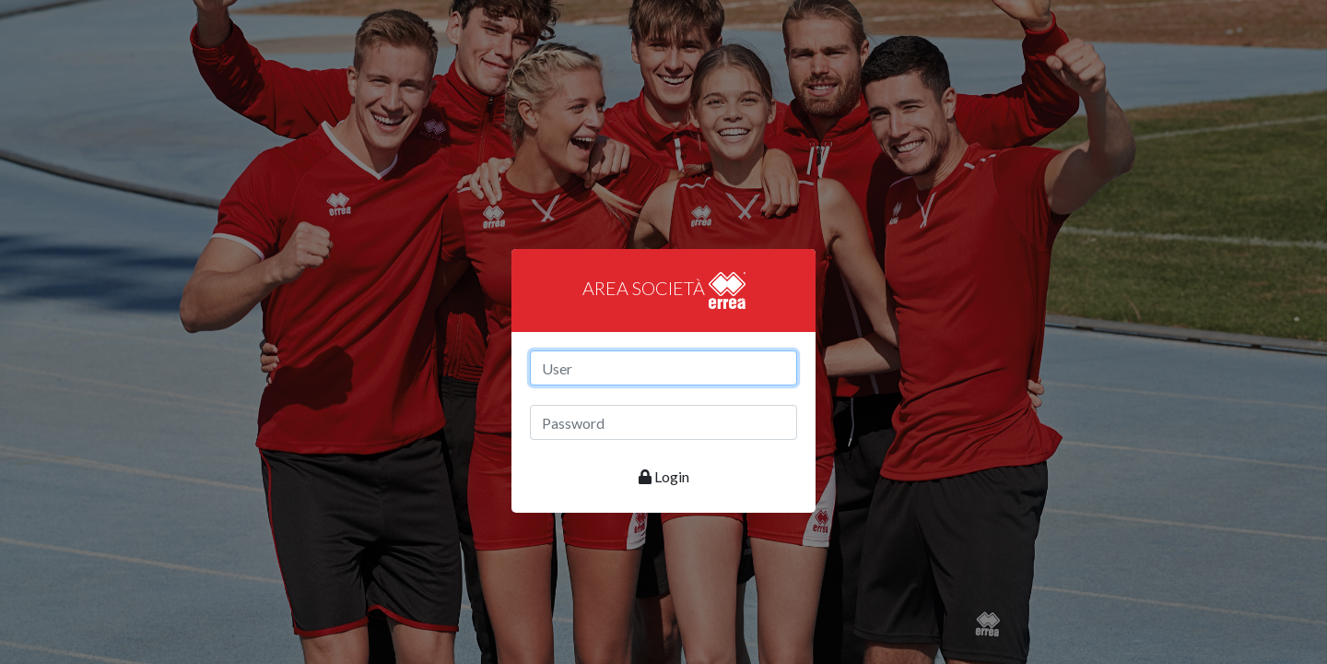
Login (664, 476)
